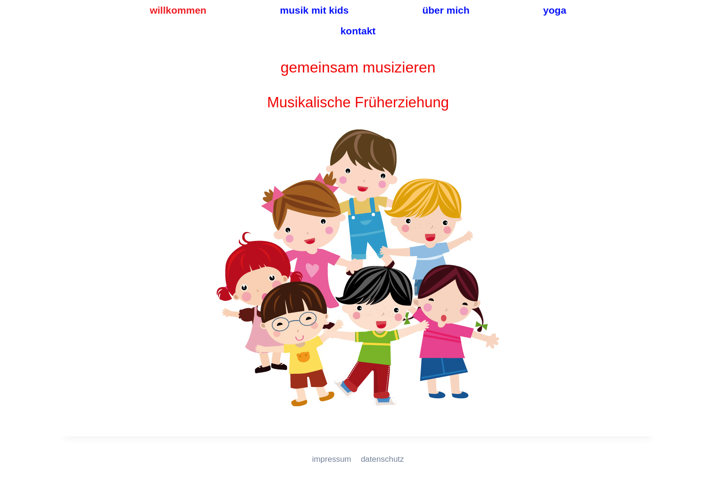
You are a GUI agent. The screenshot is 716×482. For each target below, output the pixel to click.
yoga (554, 10)
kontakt (358, 30)
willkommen (178, 10)
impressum (331, 459)
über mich (445, 10)
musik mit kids (314, 10)
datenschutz (382, 459)
